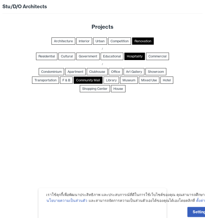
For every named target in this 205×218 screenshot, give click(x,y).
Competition (120, 41)
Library (111, 80)
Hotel (167, 80)
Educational (112, 56)
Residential (46, 56)
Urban (100, 41)
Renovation (143, 41)
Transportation (45, 80)
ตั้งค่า (200, 207)
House (118, 89)
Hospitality (135, 56)
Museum (129, 80)
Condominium (51, 72)
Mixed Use (149, 80)
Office (115, 72)
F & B (66, 80)
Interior (84, 41)
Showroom (156, 72)
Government (88, 56)
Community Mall (88, 80)
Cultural (67, 56)
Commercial (157, 56)
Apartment (75, 72)
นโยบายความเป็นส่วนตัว (66, 207)
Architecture (63, 41)
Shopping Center (95, 89)
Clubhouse (97, 72)
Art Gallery (134, 72)
